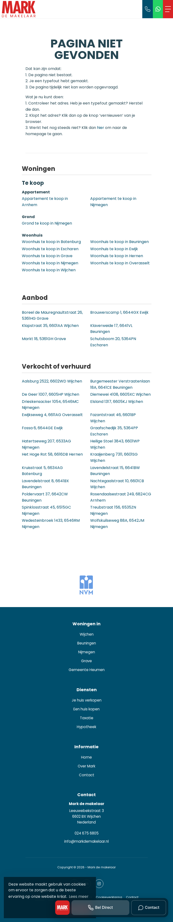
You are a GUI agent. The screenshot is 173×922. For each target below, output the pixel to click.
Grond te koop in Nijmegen (47, 223)
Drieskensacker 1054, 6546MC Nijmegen (50, 405)
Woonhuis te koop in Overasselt (120, 263)
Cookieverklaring (109, 897)
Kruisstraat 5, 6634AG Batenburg (42, 471)
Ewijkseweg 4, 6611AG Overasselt (52, 415)
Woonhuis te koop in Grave (47, 256)
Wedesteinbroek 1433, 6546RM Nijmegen (51, 523)
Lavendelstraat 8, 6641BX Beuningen (45, 484)
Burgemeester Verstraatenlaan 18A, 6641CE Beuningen (120, 384)
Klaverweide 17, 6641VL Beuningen (111, 329)
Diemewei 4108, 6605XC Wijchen (120, 394)
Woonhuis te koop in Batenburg (51, 241)
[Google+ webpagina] (99, 883)
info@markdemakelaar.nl (86, 841)
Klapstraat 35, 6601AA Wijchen (50, 325)
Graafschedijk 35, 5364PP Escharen (114, 431)
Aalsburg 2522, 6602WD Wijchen (52, 381)
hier (100, 127)
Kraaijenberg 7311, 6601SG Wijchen (114, 457)
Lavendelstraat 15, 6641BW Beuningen (115, 471)
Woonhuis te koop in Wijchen (49, 270)
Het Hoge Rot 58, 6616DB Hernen (52, 454)
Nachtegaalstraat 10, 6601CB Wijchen (117, 484)
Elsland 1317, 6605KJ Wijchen (116, 401)
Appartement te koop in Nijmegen (113, 202)
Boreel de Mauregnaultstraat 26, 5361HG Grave (52, 315)
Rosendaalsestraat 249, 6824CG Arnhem (120, 497)
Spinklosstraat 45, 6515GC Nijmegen (46, 510)
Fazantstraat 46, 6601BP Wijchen (113, 418)
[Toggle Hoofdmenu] (168, 9)
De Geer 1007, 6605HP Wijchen (50, 394)
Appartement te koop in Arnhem (45, 202)
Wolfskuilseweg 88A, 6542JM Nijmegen (117, 523)
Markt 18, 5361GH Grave (44, 339)
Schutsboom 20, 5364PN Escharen (113, 342)
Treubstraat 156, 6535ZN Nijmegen (113, 510)
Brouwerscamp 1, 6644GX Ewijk (119, 312)
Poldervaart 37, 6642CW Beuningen (45, 497)
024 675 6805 (87, 833)
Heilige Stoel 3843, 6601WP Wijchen (115, 444)
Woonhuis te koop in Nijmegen (50, 263)
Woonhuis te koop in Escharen (50, 249)
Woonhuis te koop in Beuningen (119, 241)
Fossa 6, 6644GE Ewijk (42, 428)
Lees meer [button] (79, 896)
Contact (132, 897)
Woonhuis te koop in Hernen (116, 256)
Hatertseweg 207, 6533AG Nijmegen (46, 444)
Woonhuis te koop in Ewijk (114, 249)
